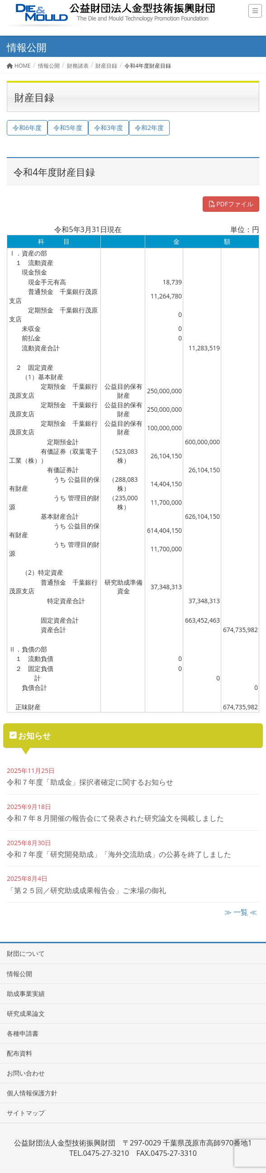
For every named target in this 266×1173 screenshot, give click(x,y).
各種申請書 (22, 1033)
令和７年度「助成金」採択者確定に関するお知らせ (90, 782)
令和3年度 (108, 127)
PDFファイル (231, 204)
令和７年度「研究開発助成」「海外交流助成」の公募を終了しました (119, 854)
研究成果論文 (26, 1013)
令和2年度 (149, 127)
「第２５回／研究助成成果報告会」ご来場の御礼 (86, 890)
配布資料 (19, 1053)
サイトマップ (26, 1112)
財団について (26, 953)
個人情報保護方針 (32, 1093)
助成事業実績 (26, 993)
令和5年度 (67, 127)
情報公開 (19, 973)
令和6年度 (27, 127)
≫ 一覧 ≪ (240, 912)
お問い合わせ (26, 1073)
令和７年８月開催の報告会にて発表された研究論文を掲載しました (115, 818)
